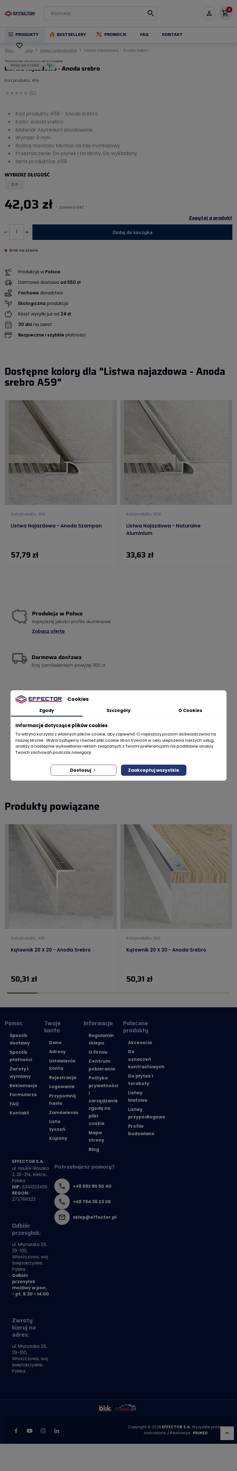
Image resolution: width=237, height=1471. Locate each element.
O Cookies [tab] (190, 710)
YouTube (29, 1431)
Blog (94, 1149)
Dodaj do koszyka (132, 232)
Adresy (57, 1051)
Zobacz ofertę (48, 631)
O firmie (98, 1052)
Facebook (16, 1431)
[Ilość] (16, 232)
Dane (55, 1042)
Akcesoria (140, 1042)
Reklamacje (23, 1086)
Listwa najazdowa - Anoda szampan (56, 526)
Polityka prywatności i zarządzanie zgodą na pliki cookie (103, 1100)
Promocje (115, 34)
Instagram (43, 1431)
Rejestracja (62, 1077)
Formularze (23, 1094)
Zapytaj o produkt (210, 218)
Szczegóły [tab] (118, 710)
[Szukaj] (100, 13)
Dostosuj (83, 770)
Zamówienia (63, 1112)
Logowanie (62, 1086)
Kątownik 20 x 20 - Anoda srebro (51, 950)
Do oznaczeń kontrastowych (146, 1059)
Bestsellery (71, 34)
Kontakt (172, 34)
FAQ (144, 34)
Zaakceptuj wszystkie (153, 770)
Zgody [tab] (46, 710)
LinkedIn (57, 1431)
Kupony (58, 1138)
